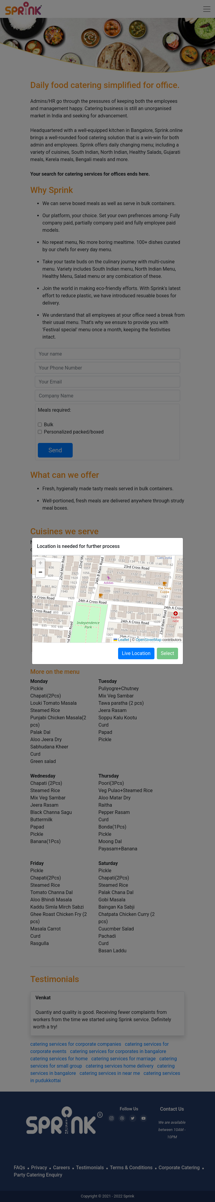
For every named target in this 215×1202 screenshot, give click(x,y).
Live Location (136, 653)
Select (167, 653)
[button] (40, 563)
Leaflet (121, 640)
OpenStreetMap (148, 640)
